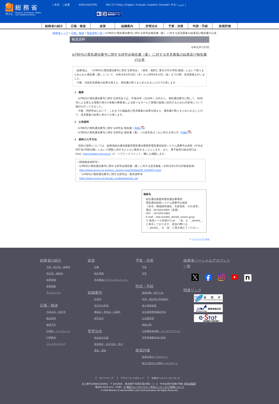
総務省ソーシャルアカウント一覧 (206, 263)
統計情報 (99, 273)
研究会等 (99, 318)
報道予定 (51, 324)
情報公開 (146, 324)
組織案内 (127, 26)
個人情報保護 (149, 305)
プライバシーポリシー (132, 378)
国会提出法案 (101, 337)
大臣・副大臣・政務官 (58, 267)
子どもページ (53, 292)
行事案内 (51, 337)
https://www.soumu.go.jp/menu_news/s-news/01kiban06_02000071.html (120, 170)
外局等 (97, 299)
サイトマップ (106, 378)
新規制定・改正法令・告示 (108, 344)
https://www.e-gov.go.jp (97, 153)
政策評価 (225, 26)
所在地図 (190, 384)
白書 (96, 267)
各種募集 (51, 286)
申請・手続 (200, 26)
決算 (144, 273)
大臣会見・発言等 (56, 312)
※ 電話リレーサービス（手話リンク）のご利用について (154, 387)
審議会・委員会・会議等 (107, 312)
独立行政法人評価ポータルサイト (160, 363)
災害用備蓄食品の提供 (154, 337)
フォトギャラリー (56, 344)
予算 (144, 267)
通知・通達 (100, 350)
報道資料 (51, 318)
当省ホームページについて (165, 378)
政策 (103, 26)
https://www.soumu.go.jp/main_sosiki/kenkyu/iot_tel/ (108, 178)
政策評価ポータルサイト (155, 356)
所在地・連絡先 (54, 273)
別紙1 (139, 128)
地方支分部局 (101, 305)
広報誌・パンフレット (58, 331)
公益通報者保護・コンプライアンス (161, 331)
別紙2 (186, 132)
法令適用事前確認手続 (154, 312)
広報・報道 (78, 26)
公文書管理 (148, 318)
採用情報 (51, 279)
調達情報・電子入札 (152, 292)
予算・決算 (175, 26)
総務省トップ (60, 33)
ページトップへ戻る (200, 239)
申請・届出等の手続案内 (155, 299)
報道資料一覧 (95, 33)
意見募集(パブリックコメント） (111, 279)
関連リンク (192, 292)
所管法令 (151, 26)
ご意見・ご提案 (61, 4)
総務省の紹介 (54, 26)
